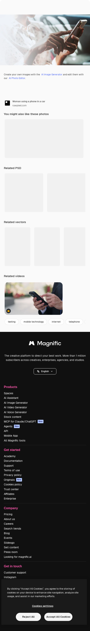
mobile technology (34, 321)
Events (8, 538)
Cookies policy (13, 484)
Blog (7, 533)
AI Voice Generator (15, 412)
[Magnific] (45, 344)
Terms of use (12, 470)
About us (9, 519)
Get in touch (13, 566)
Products (10, 387)
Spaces (8, 393)
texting (11, 321)
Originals (13, 480)
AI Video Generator (15, 407)
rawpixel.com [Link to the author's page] (19, 105)
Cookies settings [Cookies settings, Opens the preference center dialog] (42, 606)
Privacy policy (13, 475)
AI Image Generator (51, 74)
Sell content (11, 547)
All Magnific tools (14, 440)
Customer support (15, 572)
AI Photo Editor (17, 78)
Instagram (10, 577)
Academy (10, 456)
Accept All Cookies (58, 616)
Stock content (12, 417)
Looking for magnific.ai (17, 557)
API (6, 431)
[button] (45, 371)
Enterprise (10, 498)
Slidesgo (9, 542)
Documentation (13, 461)
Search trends (12, 528)
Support (9, 465)
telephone (74, 321)
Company (11, 508)
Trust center (11, 489)
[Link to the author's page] (7, 103)
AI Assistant (11, 398)
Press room (11, 552)
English (45, 371)
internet (56, 321)
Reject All (28, 616)
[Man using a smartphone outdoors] (34, 298)
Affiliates (9, 494)
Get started (12, 450)
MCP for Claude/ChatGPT (23, 421)
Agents (12, 426)
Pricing (8, 514)
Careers (8, 523)
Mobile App (11, 435)
